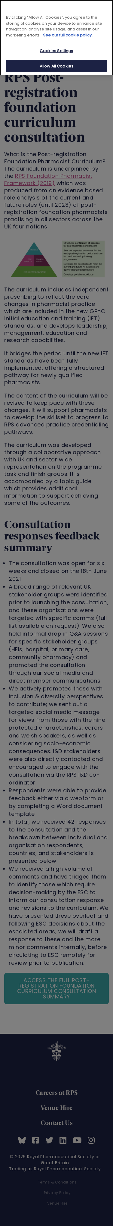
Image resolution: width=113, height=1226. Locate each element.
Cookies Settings (56, 51)
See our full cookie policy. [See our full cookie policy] (68, 35)
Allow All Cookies (56, 66)
